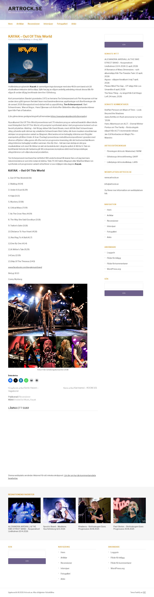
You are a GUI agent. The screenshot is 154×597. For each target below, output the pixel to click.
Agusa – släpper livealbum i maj (118, 79)
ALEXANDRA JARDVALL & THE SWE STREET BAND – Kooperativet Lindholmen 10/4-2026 (122, 63)
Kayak (33, 400)
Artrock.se (25, 9)
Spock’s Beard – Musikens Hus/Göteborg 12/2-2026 (54, 527)
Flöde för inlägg (114, 258)
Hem (10, 24)
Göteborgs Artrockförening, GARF (122, 156)
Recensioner (34, 24)
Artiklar (20, 24)
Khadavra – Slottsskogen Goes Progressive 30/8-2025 (92, 527)
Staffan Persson (112, 110)
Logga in (111, 252)
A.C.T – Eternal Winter (133, 124)
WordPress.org (114, 269)
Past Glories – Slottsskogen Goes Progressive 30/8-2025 (128, 527)
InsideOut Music (22, 400)
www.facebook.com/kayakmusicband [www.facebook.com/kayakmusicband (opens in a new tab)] (25, 267)
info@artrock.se (112, 184)
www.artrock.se (112, 177)
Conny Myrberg (24, 40)
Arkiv (73, 24)
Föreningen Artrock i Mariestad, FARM (124, 151)
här (106, 193)
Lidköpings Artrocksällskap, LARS (122, 162)
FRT (144, 592)
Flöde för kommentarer (117, 263)
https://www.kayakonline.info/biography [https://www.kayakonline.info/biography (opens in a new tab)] (68, 116)
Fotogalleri (62, 24)
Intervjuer (48, 24)
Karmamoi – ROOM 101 (80, 388)
